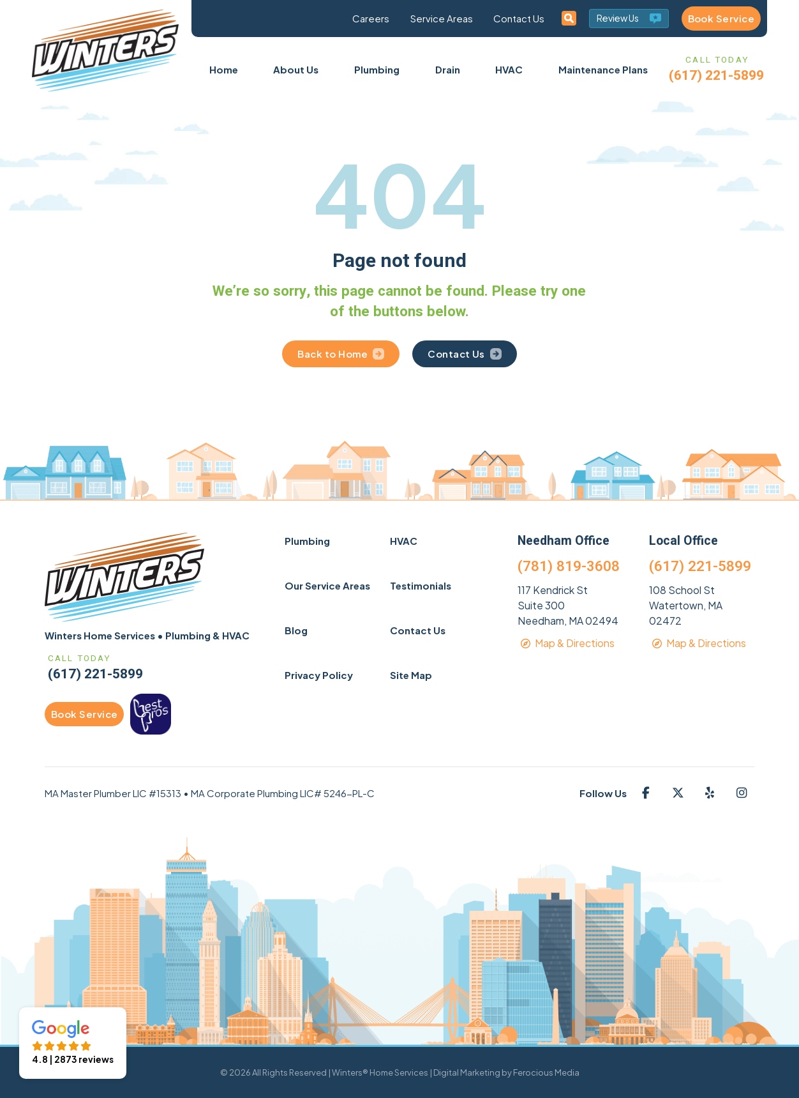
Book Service (721, 18)
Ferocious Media (546, 1072)
